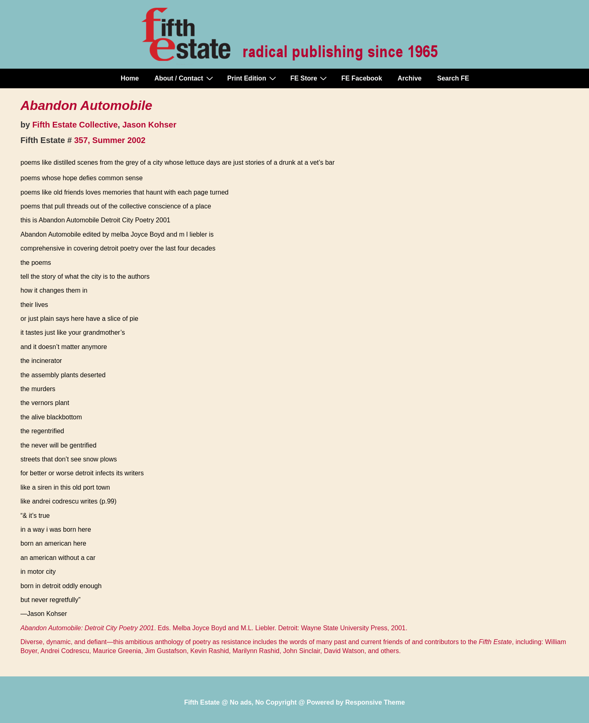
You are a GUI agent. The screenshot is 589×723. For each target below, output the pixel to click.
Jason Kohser (149, 124)
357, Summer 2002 (110, 140)
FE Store (309, 78)
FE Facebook (361, 78)
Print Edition (252, 78)
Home (130, 78)
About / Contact (184, 78)
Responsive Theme (375, 702)
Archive (410, 78)
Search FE (453, 78)
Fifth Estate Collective (75, 124)
